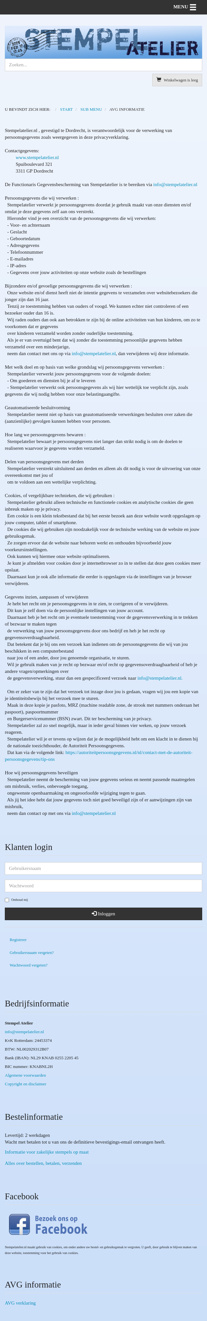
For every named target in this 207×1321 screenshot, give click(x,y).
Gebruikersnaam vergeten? (32, 952)
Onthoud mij (16, 900)
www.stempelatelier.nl (37, 157)
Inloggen (103, 913)
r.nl (94, 813)
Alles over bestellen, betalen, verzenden (43, 1163)
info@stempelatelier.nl (175, 184)
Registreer (18, 940)
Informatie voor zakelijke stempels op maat (47, 1152)
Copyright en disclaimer (25, 1083)
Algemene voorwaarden (25, 1075)
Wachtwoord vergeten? (28, 965)
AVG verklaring (20, 1303)
